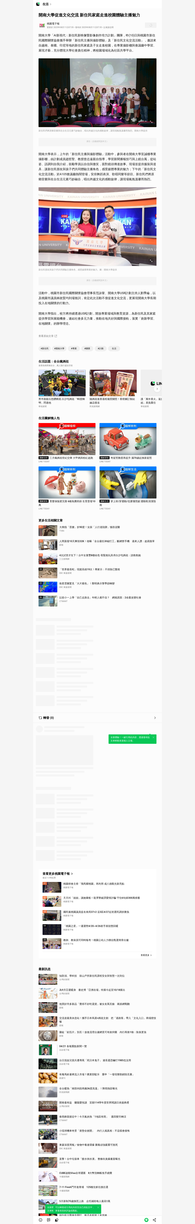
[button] (40, 1220)
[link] (48, 1220)
